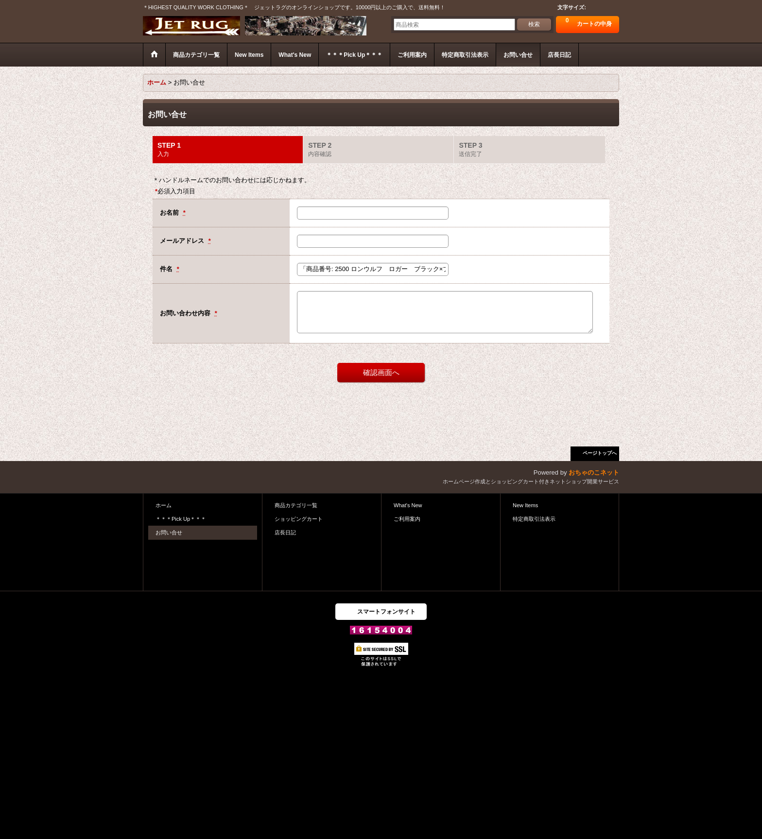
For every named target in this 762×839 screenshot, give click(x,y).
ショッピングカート (299, 519)
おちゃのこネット (594, 472)
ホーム (164, 505)
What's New (408, 505)
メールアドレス (183, 240)
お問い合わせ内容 (186, 313)
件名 (167, 269)
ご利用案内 (407, 519)
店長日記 (285, 532)
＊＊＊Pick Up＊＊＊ (181, 519)
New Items (525, 505)
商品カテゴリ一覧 (296, 505)
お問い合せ (169, 532)
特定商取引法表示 (534, 519)
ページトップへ (600, 453)
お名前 (170, 212)
